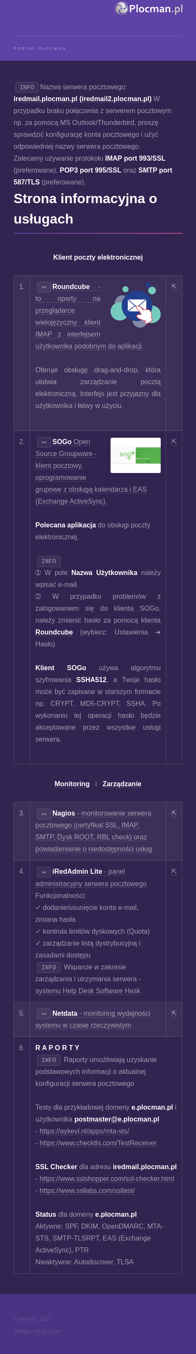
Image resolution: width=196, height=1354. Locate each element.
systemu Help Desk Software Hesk (87, 990)
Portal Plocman (40, 48)
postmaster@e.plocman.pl (116, 1119)
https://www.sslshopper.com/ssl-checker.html (107, 1178)
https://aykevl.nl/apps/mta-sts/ (84, 1131)
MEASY (28, 1319)
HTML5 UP (47, 1331)
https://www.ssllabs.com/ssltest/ (87, 1190)
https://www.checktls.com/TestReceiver (98, 1143)
